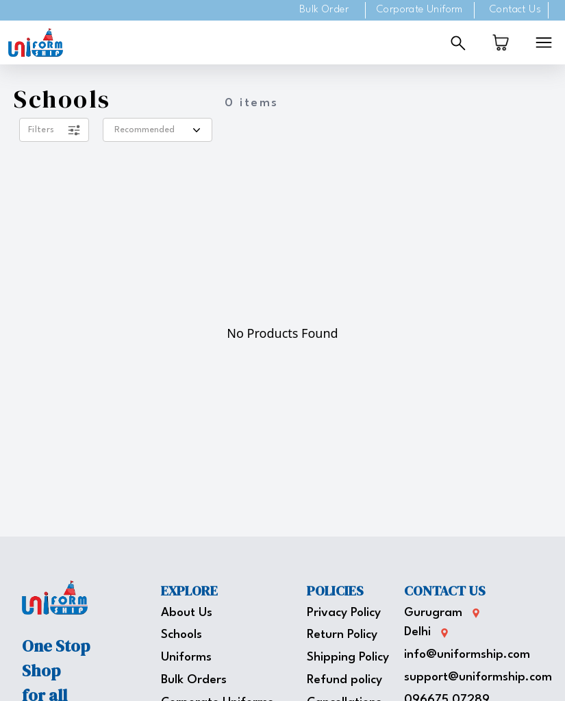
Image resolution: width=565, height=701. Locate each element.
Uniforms (186, 657)
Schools (181, 635)
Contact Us (515, 10)
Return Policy (342, 635)
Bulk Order (324, 10)
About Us (186, 613)
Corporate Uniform (420, 10)
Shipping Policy (348, 657)
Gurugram (433, 613)
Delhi (417, 632)
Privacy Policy (344, 613)
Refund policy (344, 680)
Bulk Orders (194, 680)
